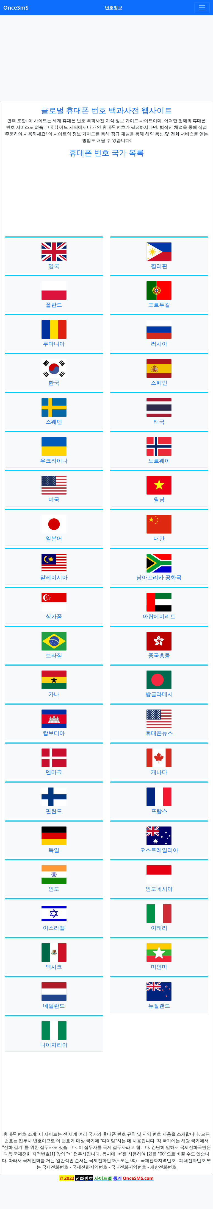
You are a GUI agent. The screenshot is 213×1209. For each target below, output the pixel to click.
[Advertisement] (106, 58)
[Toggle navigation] (202, 7)
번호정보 (113, 8)
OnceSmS (15, 7)
